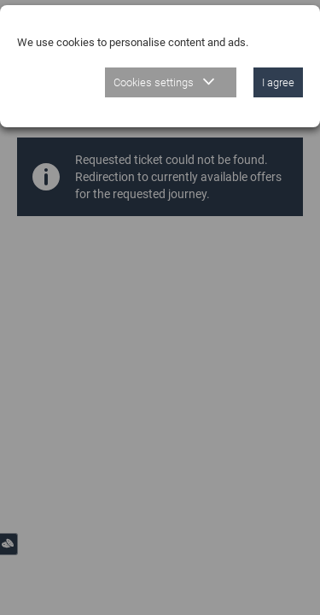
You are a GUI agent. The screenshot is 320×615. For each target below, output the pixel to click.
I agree (278, 82)
